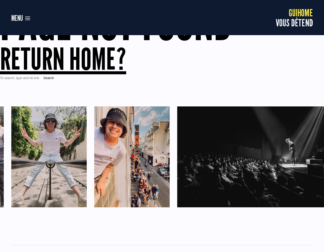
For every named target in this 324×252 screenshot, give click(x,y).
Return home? (63, 59)
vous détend (294, 18)
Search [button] (48, 78)
